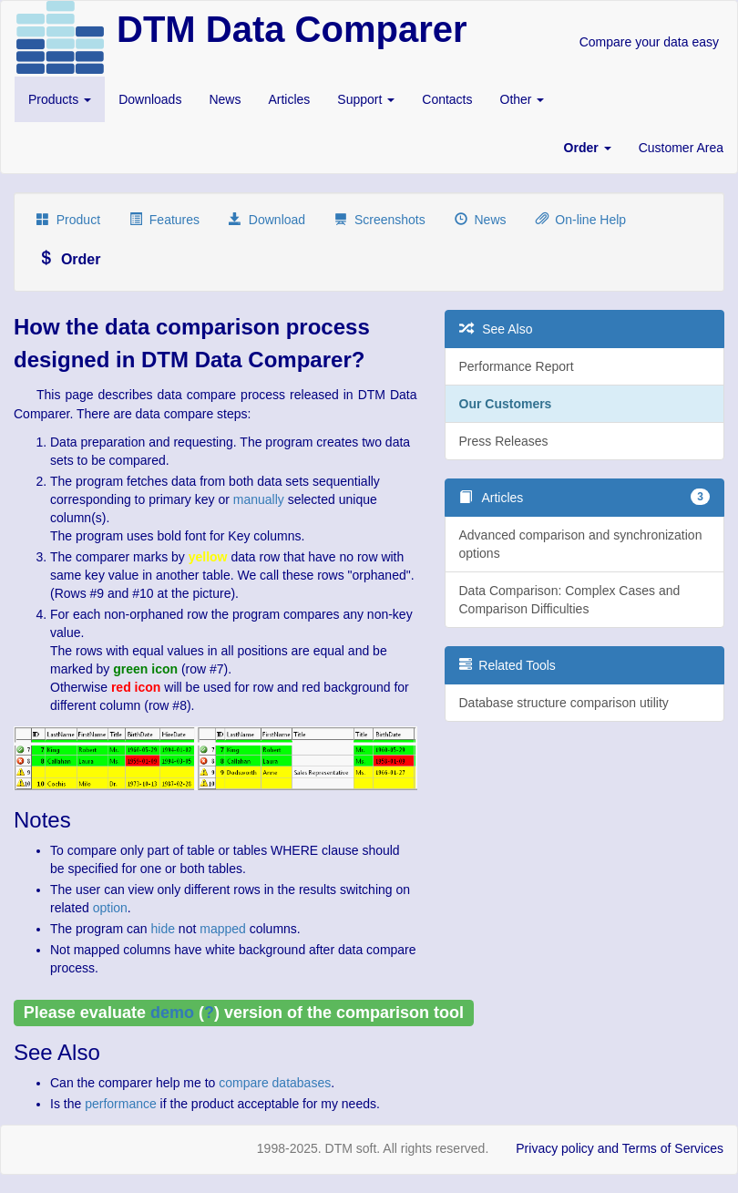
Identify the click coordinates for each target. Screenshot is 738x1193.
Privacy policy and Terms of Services (619, 1148)
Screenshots (379, 219)
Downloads (149, 99)
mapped (223, 928)
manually (258, 499)
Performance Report (516, 366)
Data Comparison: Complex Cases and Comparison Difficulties (570, 599)
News (225, 99)
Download (267, 219)
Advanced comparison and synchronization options (580, 544)
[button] (587, 147)
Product (68, 219)
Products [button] (59, 99)
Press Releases (503, 441)
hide (163, 928)
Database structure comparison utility (564, 702)
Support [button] (366, 99)
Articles (289, 99)
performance (121, 1103)
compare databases (275, 1082)
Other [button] (522, 99)
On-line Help (581, 219)
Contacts (447, 99)
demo (172, 1012)
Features (164, 219)
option (110, 907)
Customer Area (681, 147)
